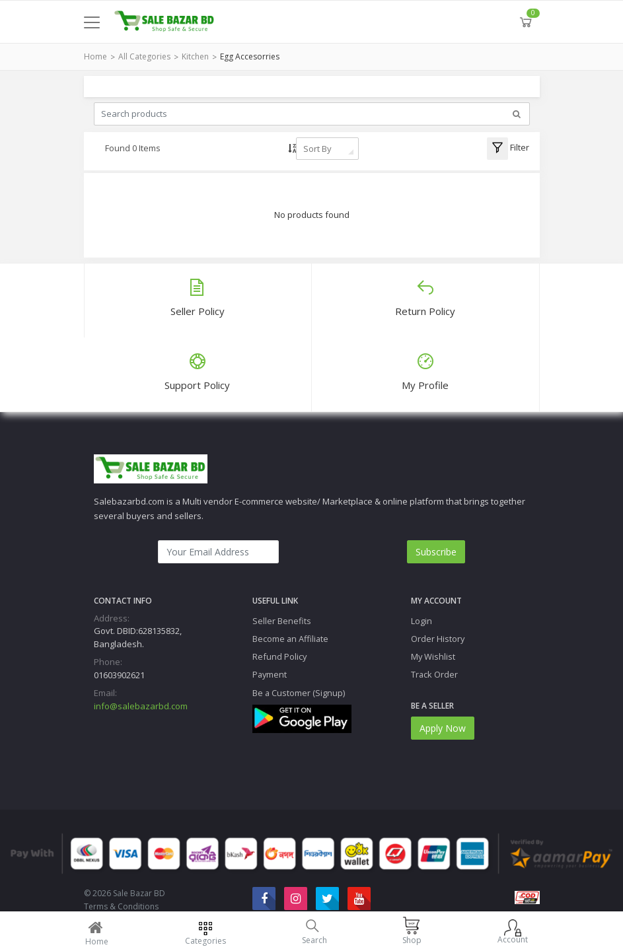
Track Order (434, 674)
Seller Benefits (281, 621)
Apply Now (443, 728)
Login (421, 621)
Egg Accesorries (249, 56)
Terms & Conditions (121, 906)
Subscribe (436, 552)
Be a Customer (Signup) (298, 693)
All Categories (144, 56)
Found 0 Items (133, 148)
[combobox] (327, 148)
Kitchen (195, 56)
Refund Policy (279, 656)
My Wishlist (433, 656)
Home (95, 56)
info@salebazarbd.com (141, 706)
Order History (437, 639)
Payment (269, 674)
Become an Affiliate (290, 639)
